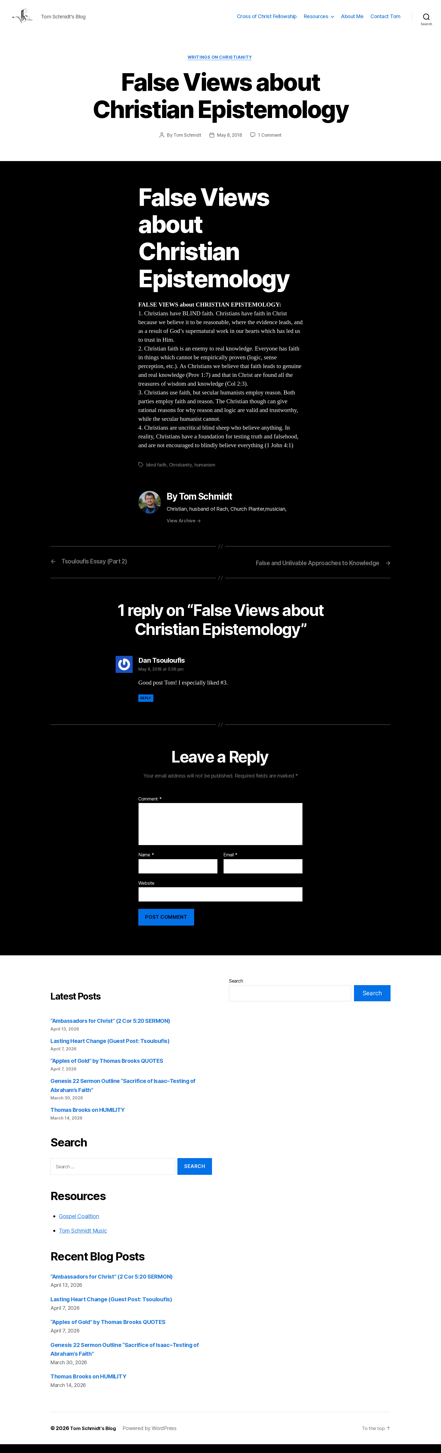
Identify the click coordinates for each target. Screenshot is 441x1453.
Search (236, 990)
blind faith (156, 474)
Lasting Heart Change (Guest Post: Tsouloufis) (114, 1049)
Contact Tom (385, 21)
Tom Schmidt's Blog (94, 1437)
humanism (205, 474)
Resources (316, 21)
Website (146, 892)
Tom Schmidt (186, 144)
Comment (150, 807)
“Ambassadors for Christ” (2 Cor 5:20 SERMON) (116, 1029)
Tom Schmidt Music (86, 1239)
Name (146, 864)
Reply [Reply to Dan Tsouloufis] (145, 707)
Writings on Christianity (220, 66)
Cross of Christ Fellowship (267, 21)
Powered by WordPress (153, 1437)
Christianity (180, 474)
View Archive (184, 530)
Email (230, 864)
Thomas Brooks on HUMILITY (91, 1118)
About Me (352, 21)
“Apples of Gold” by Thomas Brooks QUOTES (112, 1069)
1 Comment (270, 144)
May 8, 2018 (229, 144)
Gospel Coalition (81, 1224)
